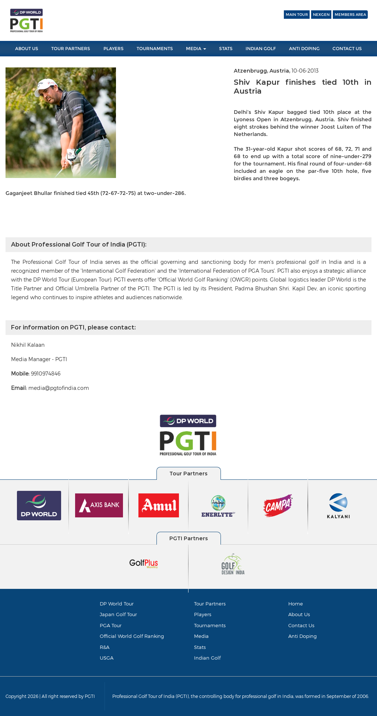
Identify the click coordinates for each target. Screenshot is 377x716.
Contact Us (347, 48)
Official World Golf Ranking (132, 636)
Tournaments (155, 48)
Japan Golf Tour (118, 614)
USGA (106, 658)
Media (196, 48)
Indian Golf (261, 48)
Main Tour (297, 14)
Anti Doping (304, 48)
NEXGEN (321, 14)
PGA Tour (110, 625)
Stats (226, 48)
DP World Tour (117, 604)
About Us (26, 48)
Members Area (350, 14)
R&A (104, 647)
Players (113, 48)
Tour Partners (70, 48)
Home (295, 604)
